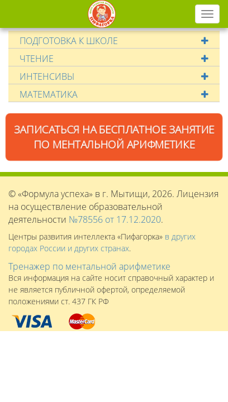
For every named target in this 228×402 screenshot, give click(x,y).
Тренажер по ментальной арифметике (89, 266)
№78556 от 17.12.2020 (115, 219)
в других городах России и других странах (102, 242)
